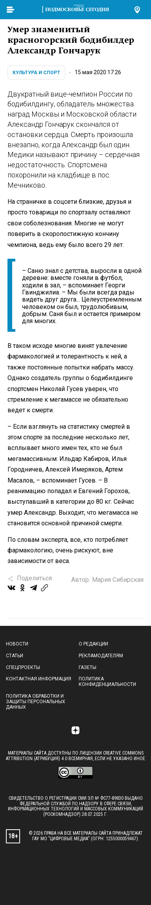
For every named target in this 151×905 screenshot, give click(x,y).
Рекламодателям (101, 655)
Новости (17, 644)
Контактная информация (38, 679)
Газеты (87, 667)
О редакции (93, 644)
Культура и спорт (36, 72)
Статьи (14, 655)
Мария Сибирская (118, 579)
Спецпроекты (23, 667)
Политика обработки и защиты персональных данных (35, 701)
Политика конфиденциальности (107, 681)
